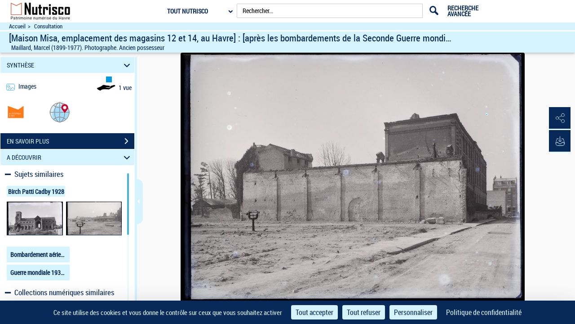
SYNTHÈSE (70, 65)
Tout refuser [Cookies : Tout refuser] (363, 312)
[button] (60, 112)
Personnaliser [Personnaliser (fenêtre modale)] (413, 312)
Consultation (48, 26)
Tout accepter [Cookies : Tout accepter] (314, 312)
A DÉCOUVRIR (70, 157)
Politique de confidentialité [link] (484, 312)
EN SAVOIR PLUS (70, 141)
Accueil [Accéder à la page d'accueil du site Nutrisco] (17, 26)
